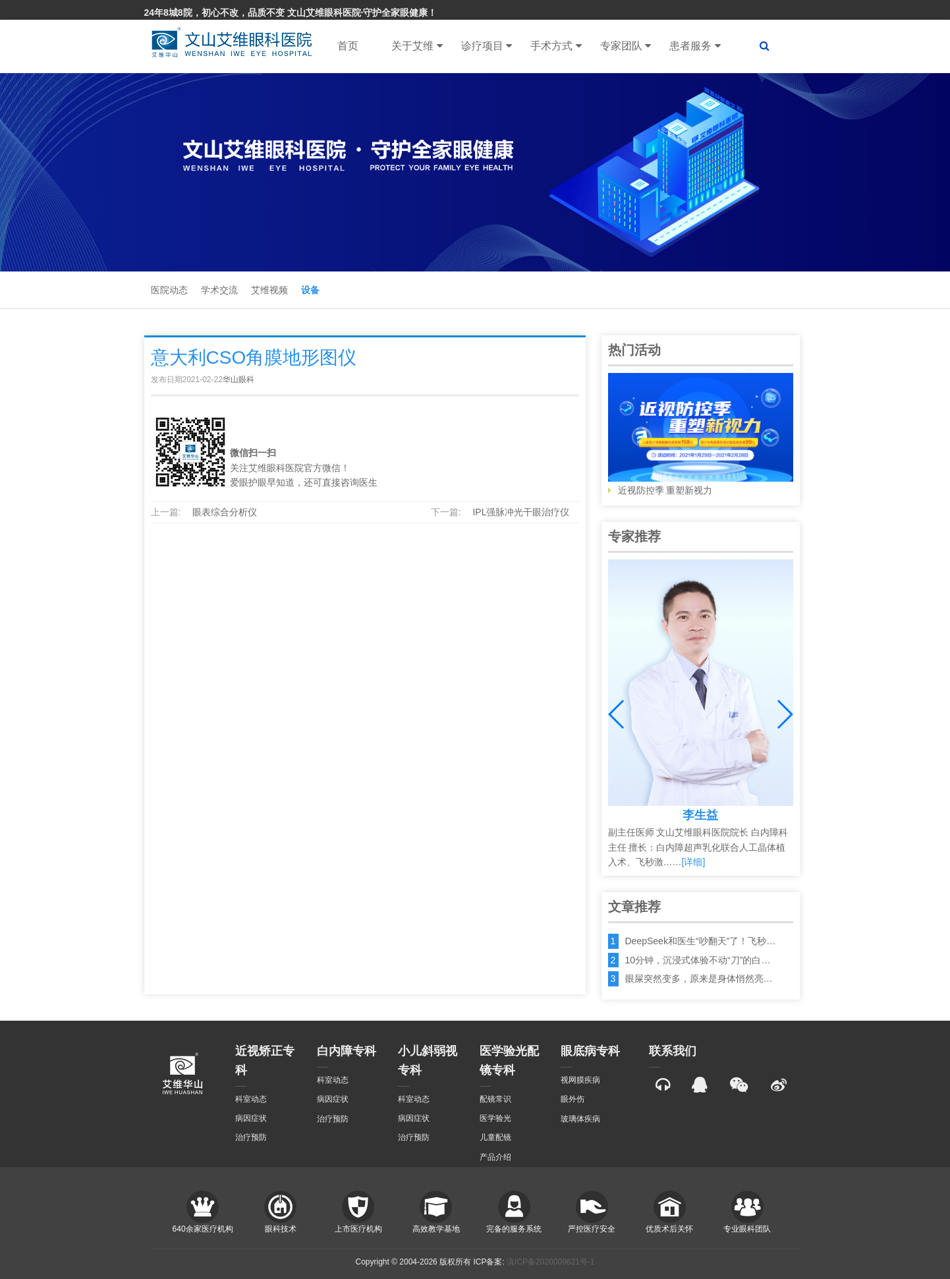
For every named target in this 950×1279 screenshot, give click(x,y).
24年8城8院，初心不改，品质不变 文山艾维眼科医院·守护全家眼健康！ (290, 12)
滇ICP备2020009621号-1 (550, 1261)
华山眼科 (238, 379)
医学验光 (495, 1118)
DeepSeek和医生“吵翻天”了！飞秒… (700, 941)
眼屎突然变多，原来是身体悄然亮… (699, 978)
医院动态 (169, 290)
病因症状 (251, 1118)
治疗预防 (251, 1137)
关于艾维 (416, 46)
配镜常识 (495, 1099)
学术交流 (219, 290)
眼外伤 (572, 1099)
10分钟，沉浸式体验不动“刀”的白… (698, 960)
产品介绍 (495, 1157)
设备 (310, 290)
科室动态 (251, 1099)
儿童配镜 (495, 1137)
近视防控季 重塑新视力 (700, 434)
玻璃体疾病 (580, 1118)
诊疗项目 (486, 46)
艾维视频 (269, 290)
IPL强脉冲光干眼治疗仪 (520, 512)
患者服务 (694, 46)
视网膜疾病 (580, 1080)
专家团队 (625, 46)
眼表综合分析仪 (224, 512)
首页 (347, 45)
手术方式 (555, 46)
